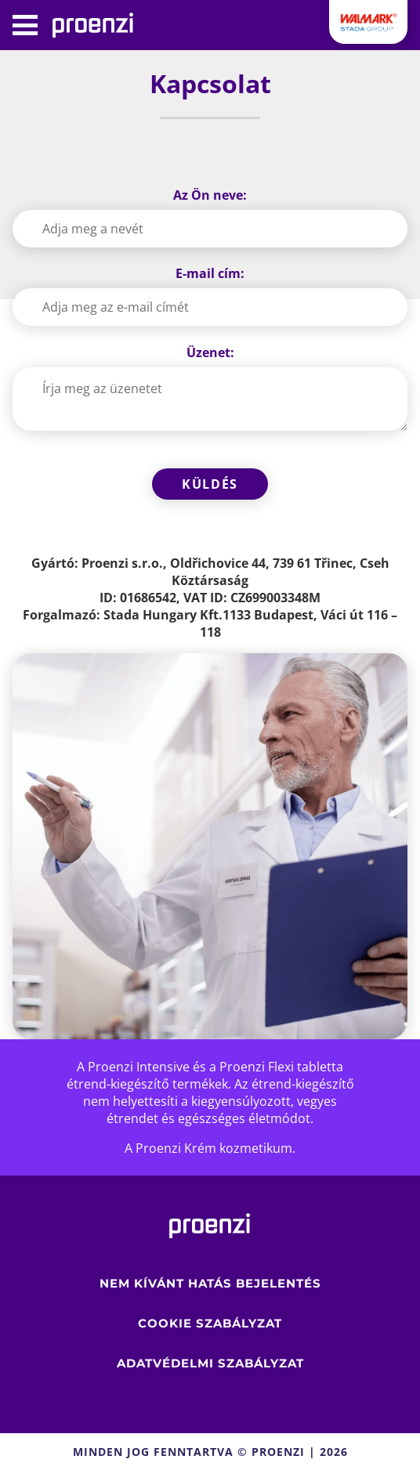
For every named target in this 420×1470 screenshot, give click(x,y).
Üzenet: (210, 352)
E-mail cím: (210, 273)
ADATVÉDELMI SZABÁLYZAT (210, 1363)
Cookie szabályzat (210, 1323)
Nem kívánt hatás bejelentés (210, 1283)
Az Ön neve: (210, 195)
